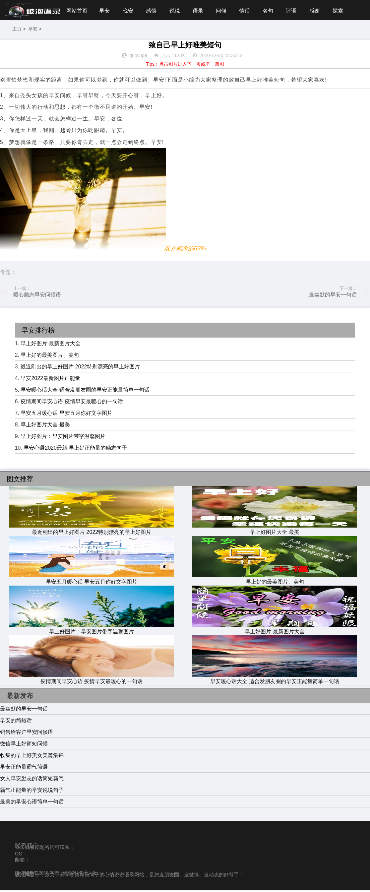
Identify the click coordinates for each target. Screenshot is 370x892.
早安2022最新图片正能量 (50, 380)
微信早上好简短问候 (24, 745)
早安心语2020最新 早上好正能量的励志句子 (75, 449)
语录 (201, 11)
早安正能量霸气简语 (24, 768)
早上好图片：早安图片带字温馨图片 (63, 438)
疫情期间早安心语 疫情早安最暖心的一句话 (72, 403)
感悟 (153, 11)
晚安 (129, 11)
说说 (177, 11)
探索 (345, 11)
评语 (297, 11)
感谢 (321, 11)
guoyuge (138, 57)
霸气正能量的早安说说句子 (32, 791)
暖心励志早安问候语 (37, 296)
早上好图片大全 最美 (45, 426)
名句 (273, 11)
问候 (225, 11)
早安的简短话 (16, 722)
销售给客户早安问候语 (26, 733)
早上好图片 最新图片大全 (50, 345)
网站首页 (77, 11)
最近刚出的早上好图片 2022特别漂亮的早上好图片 (80, 368)
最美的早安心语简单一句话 (32, 803)
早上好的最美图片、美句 (50, 356)
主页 (17, 30)
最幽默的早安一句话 (333, 296)
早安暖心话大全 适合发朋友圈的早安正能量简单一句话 (85, 391)
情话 (249, 11)
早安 (105, 11)
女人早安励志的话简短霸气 (32, 780)
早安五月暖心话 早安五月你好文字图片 (66, 414)
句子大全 (87, 873)
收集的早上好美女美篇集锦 (32, 756)
